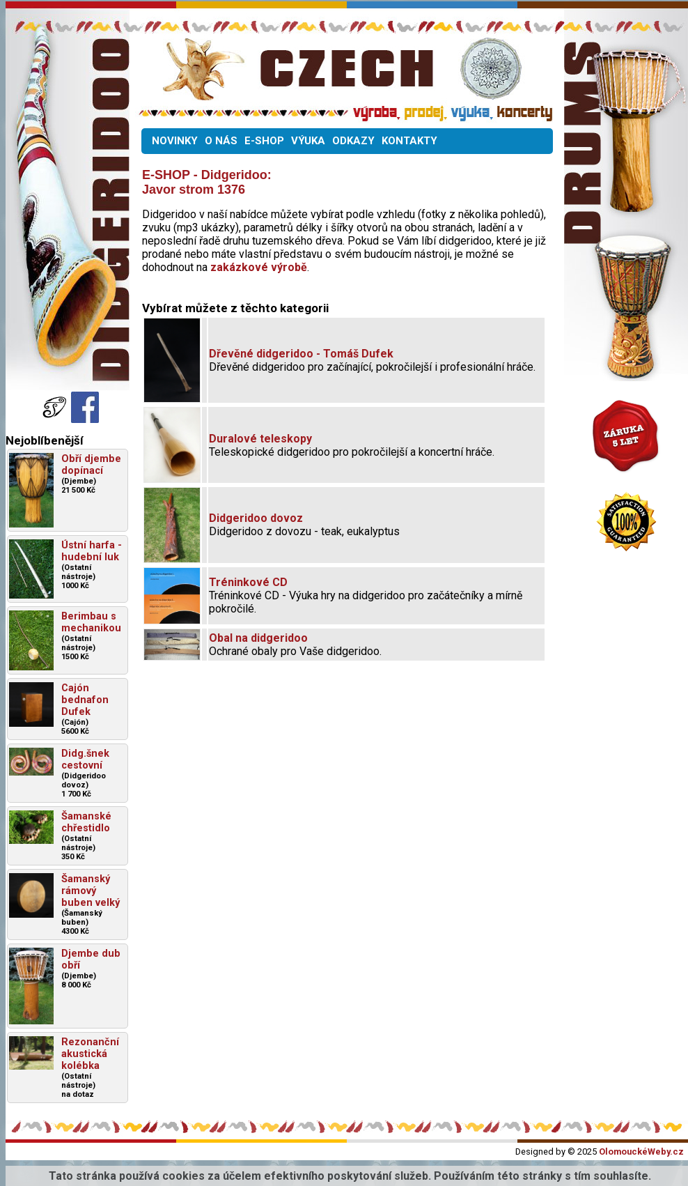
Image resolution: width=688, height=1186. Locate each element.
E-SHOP (264, 140)
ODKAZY (353, 140)
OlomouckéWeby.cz (641, 1151)
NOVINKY (175, 140)
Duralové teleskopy (260, 438)
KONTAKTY (409, 140)
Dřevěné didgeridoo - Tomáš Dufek (301, 353)
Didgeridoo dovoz (256, 518)
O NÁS (221, 140)
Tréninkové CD (248, 582)
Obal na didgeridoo (258, 638)
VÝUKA (308, 140)
